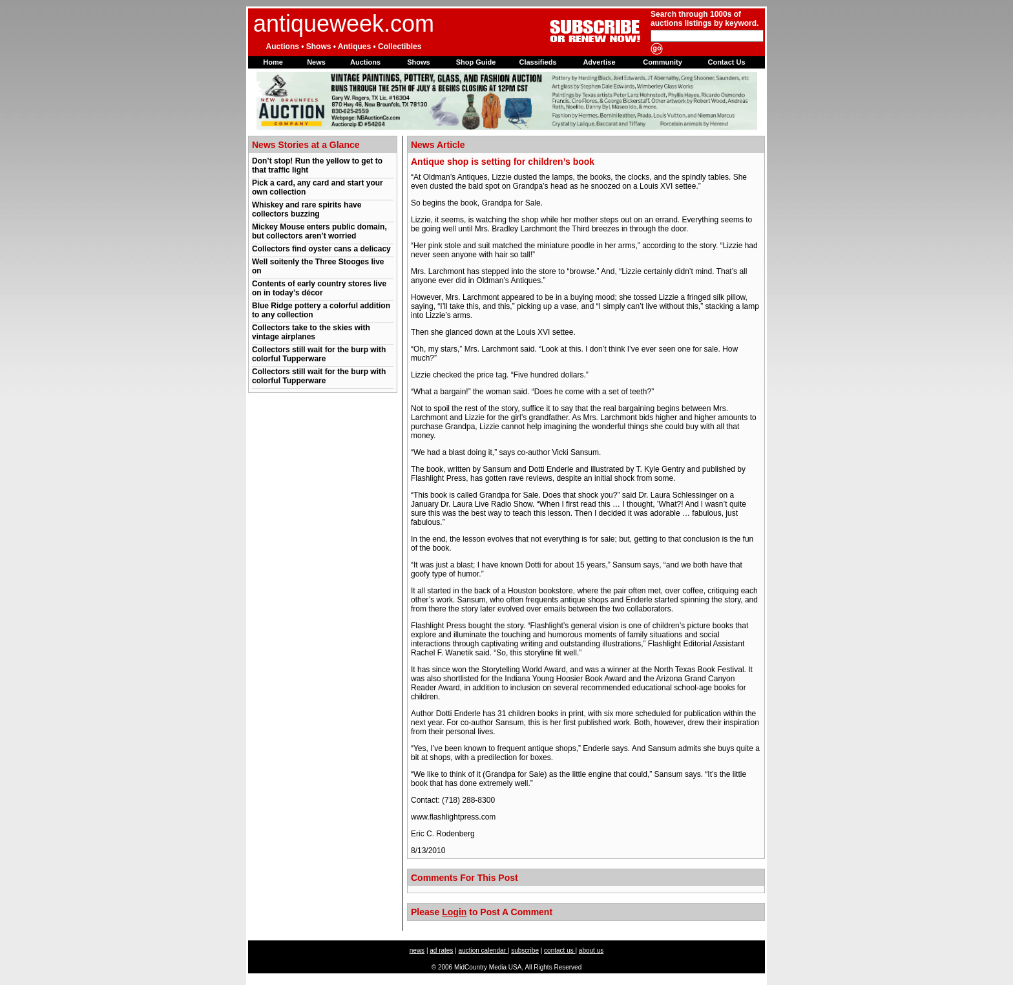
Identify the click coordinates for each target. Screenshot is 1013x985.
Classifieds (537, 62)
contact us (559, 950)
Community (662, 62)
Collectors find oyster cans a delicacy (321, 248)
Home (273, 62)
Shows (418, 62)
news (417, 950)
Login (454, 912)
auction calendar (483, 950)
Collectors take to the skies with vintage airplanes (311, 332)
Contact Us (726, 62)
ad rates (441, 950)
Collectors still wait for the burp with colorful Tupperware (319, 354)
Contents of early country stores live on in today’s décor (319, 288)
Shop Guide (476, 62)
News (316, 62)
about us (591, 950)
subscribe (525, 950)
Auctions (365, 62)
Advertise (599, 62)
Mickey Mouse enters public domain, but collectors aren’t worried (319, 231)
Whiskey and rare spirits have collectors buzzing (306, 209)
